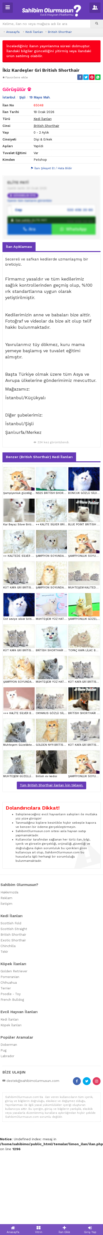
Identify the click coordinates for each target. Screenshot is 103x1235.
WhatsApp (73, 304)
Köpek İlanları (10, 1100)
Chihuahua (8, 1058)
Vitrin (38, 1230)
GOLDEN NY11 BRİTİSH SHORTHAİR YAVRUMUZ (66, 819)
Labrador (7, 1131)
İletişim (6, 978)
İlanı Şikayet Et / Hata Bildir (51, 243)
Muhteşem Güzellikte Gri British (24, 819)
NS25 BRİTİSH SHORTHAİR (54, 568)
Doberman (8, 1120)
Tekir (4, 1026)
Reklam (6, 973)
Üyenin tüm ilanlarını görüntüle (29, 276)
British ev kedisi (46, 851)
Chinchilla (8, 1021)
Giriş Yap (90, 1230)
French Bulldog (12, 1075)
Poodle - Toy (10, 1069)
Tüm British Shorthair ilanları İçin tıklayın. (51, 860)
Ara (29, 304)
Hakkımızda (9, 967)
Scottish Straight (13, 1004)
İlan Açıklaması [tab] (19, 322)
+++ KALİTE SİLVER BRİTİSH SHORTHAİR (30, 788)
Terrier (5, 1063)
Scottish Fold (10, 998)
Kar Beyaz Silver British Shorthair (25, 599)
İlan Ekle (64, 1230)
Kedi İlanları (34, 32)
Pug (3, 1125)
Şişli (22, 172)
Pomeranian (9, 1052)
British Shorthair (60, 32)
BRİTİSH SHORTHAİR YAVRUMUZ (57, 725)
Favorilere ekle (15, 77)
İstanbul (8, 172)
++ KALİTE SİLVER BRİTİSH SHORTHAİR (62, 599)
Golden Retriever (13, 1046)
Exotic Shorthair (13, 1015)
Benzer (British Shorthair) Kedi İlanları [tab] (39, 532)
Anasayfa (13, 32)
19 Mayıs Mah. (39, 172)
